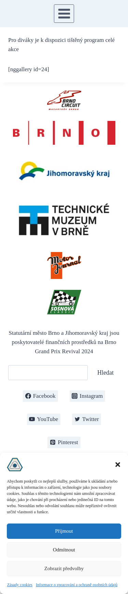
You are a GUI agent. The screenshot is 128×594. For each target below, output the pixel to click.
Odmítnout (64, 549)
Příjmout (64, 531)
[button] (117, 464)
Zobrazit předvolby (64, 568)
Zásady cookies (19, 584)
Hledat (105, 372)
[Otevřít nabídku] (64, 13)
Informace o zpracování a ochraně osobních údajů (76, 584)
